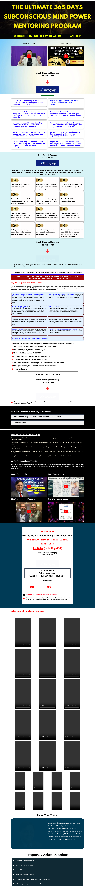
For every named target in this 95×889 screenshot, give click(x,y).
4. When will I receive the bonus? (24, 883)
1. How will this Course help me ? (24, 869)
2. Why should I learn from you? (24, 873)
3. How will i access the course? (24, 878)
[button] (47, 869)
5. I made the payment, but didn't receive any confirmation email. (34, 887)
